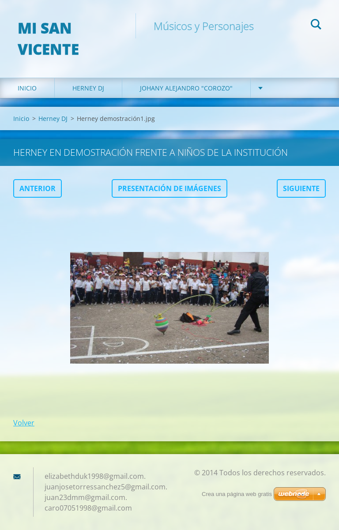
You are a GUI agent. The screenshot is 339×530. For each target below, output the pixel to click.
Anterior (37, 188)
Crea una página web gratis (237, 494)
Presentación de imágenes (169, 188)
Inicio (27, 88)
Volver (23, 423)
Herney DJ (88, 88)
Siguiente (301, 188)
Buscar (316, 26)
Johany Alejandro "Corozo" (186, 88)
